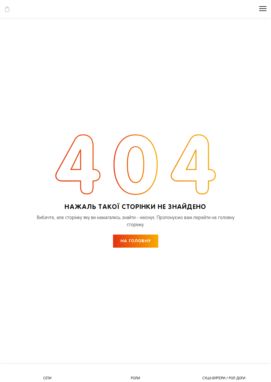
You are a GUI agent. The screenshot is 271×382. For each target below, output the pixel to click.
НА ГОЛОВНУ (135, 241)
